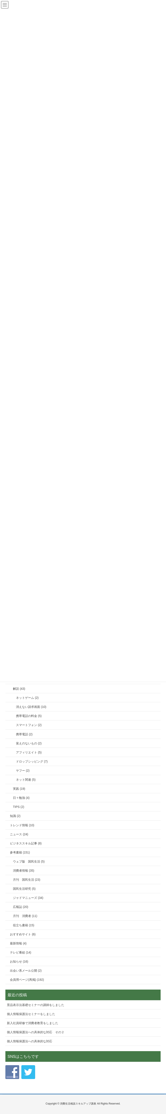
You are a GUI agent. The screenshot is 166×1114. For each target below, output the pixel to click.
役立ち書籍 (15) (23, 925)
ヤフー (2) (23, 770)
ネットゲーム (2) (27, 697)
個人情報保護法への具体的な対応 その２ (35, 1032)
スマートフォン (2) (29, 725)
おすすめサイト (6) (23, 934)
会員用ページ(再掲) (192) (27, 979)
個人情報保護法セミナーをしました (31, 1014)
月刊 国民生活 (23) (26, 879)
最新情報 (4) (18, 943)
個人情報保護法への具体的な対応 (29, 1041)
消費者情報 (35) (23, 870)
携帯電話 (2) (24, 734)
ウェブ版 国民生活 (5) (29, 861)
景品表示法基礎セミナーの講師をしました (35, 1005)
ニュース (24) (19, 834)
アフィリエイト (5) (29, 752)
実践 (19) (19, 788)
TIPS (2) (18, 807)
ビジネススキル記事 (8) (26, 843)
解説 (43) (19, 688)
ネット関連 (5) (26, 779)
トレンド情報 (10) (22, 825)
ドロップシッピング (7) (32, 761)
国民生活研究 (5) (24, 888)
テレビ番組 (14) (20, 952)
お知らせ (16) (19, 961)
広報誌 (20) (20, 907)
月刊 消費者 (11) (25, 916)
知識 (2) (15, 816)
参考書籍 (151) (20, 852)
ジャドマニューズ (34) (28, 897)
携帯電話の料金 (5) (29, 716)
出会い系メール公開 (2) (26, 970)
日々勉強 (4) (21, 797)
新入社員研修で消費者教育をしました (32, 1023)
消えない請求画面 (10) (31, 707)
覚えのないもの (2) (29, 743)
